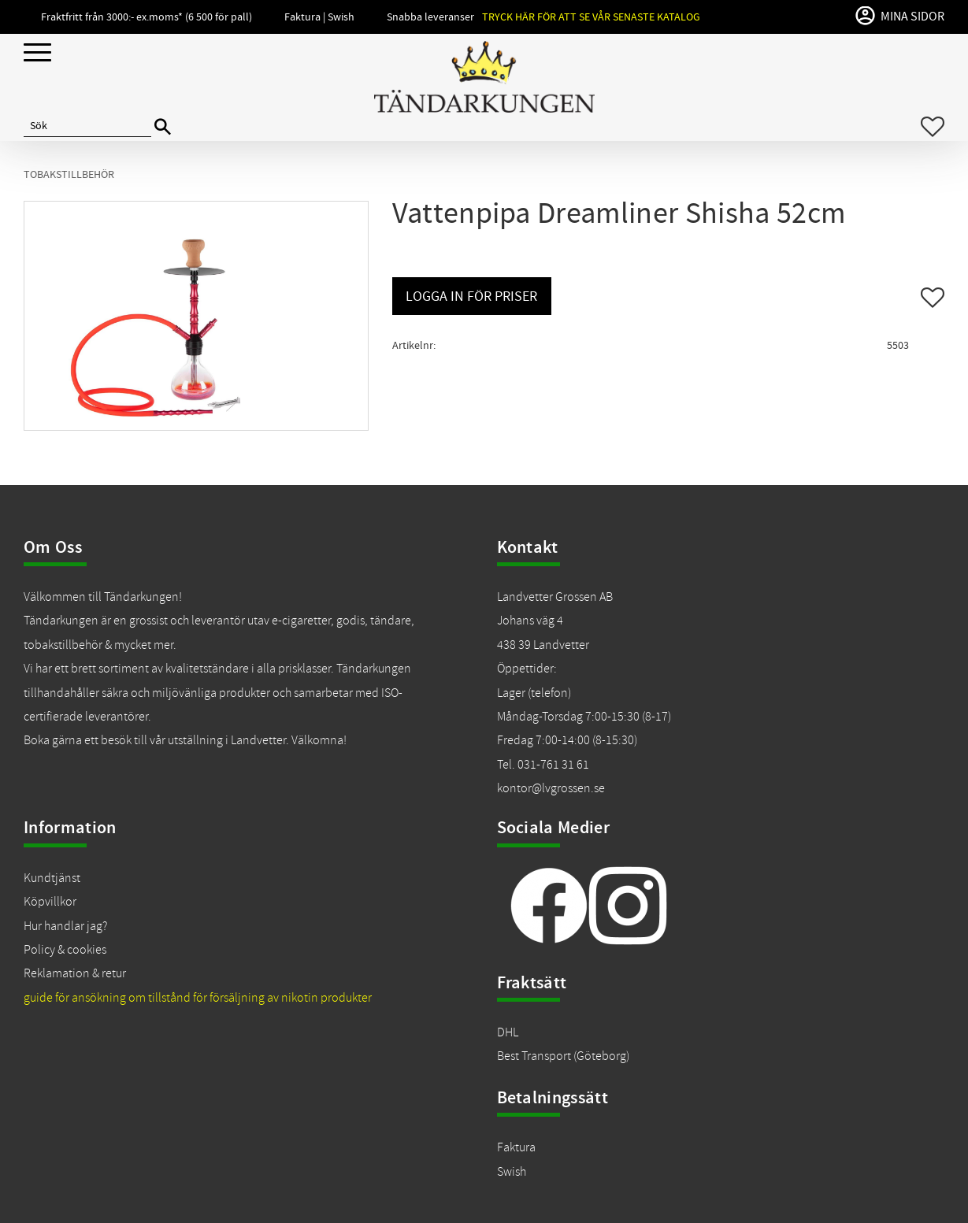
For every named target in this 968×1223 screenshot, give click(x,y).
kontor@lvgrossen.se (551, 788)
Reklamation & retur (75, 973)
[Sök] (162, 127)
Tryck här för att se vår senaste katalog (591, 16)
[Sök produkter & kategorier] (87, 127)
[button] (37, 53)
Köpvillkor (50, 902)
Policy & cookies (65, 950)
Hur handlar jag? (65, 926)
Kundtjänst (52, 878)
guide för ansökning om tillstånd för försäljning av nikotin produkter (198, 998)
